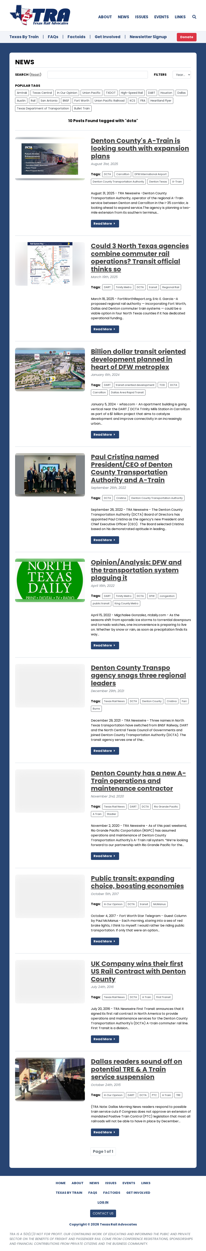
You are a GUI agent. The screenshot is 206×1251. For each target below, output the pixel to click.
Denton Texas (158, 181)
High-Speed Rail (132, 93)
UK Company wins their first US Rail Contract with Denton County (138, 971)
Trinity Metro (124, 287)
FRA (142, 101)
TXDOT (111, 93)
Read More (105, 223)
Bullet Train (82, 108)
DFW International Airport (151, 174)
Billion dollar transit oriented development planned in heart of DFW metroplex (138, 359)
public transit (101, 603)
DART (151, 93)
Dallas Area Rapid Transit (127, 392)
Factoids (76, 37)
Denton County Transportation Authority (118, 181)
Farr (184, 701)
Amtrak (22, 93)
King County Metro (126, 603)
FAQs (53, 37)
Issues (141, 17)
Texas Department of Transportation (43, 108)
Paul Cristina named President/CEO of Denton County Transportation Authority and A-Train (131, 468)
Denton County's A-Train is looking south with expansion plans (140, 148)
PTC (154, 1095)
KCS (132, 101)
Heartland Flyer (160, 101)
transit (153, 287)
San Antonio (49, 101)
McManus (159, 904)
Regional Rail (170, 287)
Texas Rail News (114, 701)
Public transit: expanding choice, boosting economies (137, 882)
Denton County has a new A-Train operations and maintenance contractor (138, 781)
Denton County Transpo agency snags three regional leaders (138, 675)
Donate (186, 37)
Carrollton (122, 174)
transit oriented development (135, 385)
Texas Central (42, 93)
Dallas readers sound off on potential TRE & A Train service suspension (136, 1069)
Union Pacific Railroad (110, 101)
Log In (103, 1202)
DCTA (107, 174)
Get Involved (108, 37)
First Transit (163, 997)
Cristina (121, 498)
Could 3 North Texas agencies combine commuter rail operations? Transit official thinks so (140, 257)
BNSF (66, 101)
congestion (167, 596)
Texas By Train (24, 37)
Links (180, 17)
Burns (96, 708)
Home (61, 1183)
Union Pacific (91, 93)
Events (161, 17)
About (105, 17)
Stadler (111, 814)
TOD (162, 385)
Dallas (181, 93)
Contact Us (103, 1213)
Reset (35, 74)
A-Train (177, 181)
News (123, 17)
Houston (166, 93)
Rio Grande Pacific (166, 806)
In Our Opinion (67, 93)
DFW (151, 596)
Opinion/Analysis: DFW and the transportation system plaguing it (136, 570)
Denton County (152, 701)
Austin (21, 101)
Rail (33, 101)
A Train (97, 814)
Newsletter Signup (148, 37)
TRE (178, 1095)
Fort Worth (81, 101)
